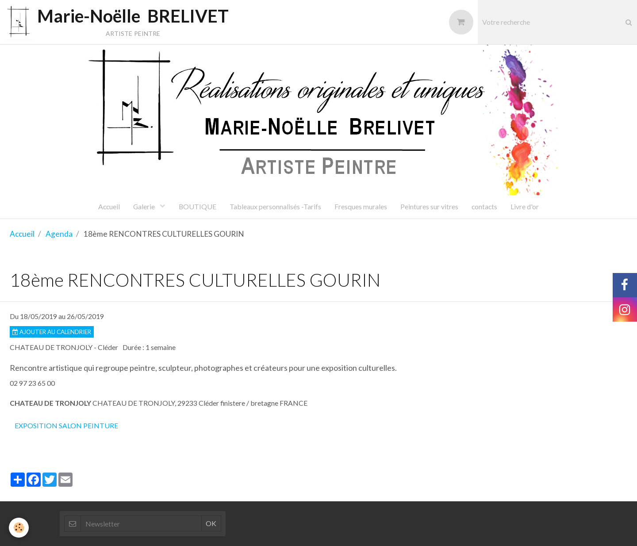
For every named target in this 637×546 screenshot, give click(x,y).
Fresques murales (360, 206)
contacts (484, 206)
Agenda (59, 233)
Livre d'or (524, 206)
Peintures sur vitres (429, 206)
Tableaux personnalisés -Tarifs (275, 206)
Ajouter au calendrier (51, 331)
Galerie (144, 206)
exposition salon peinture (66, 425)
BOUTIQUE (197, 206)
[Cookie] (19, 528)
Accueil (109, 206)
